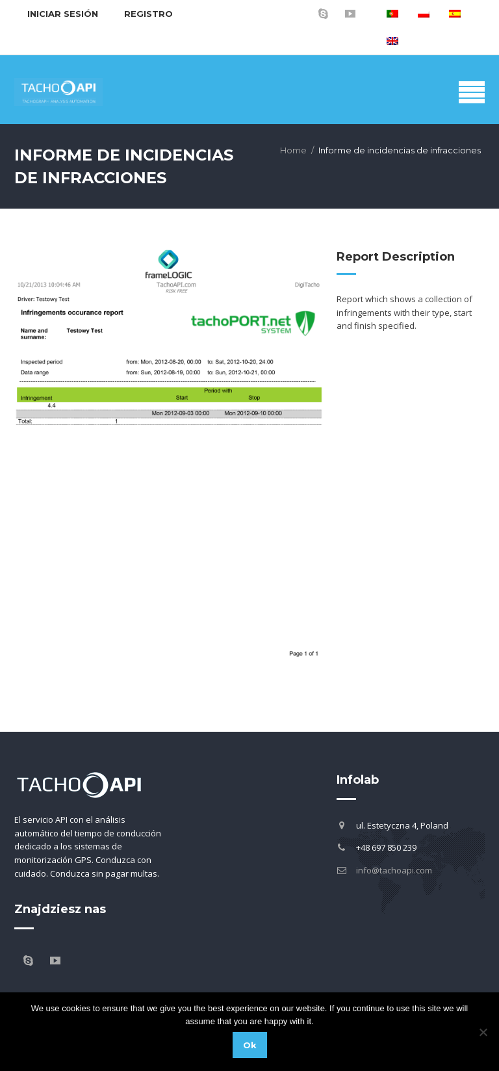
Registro (148, 13)
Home (293, 150)
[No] (482, 1032)
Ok (250, 1045)
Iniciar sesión (62, 13)
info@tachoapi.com (394, 870)
